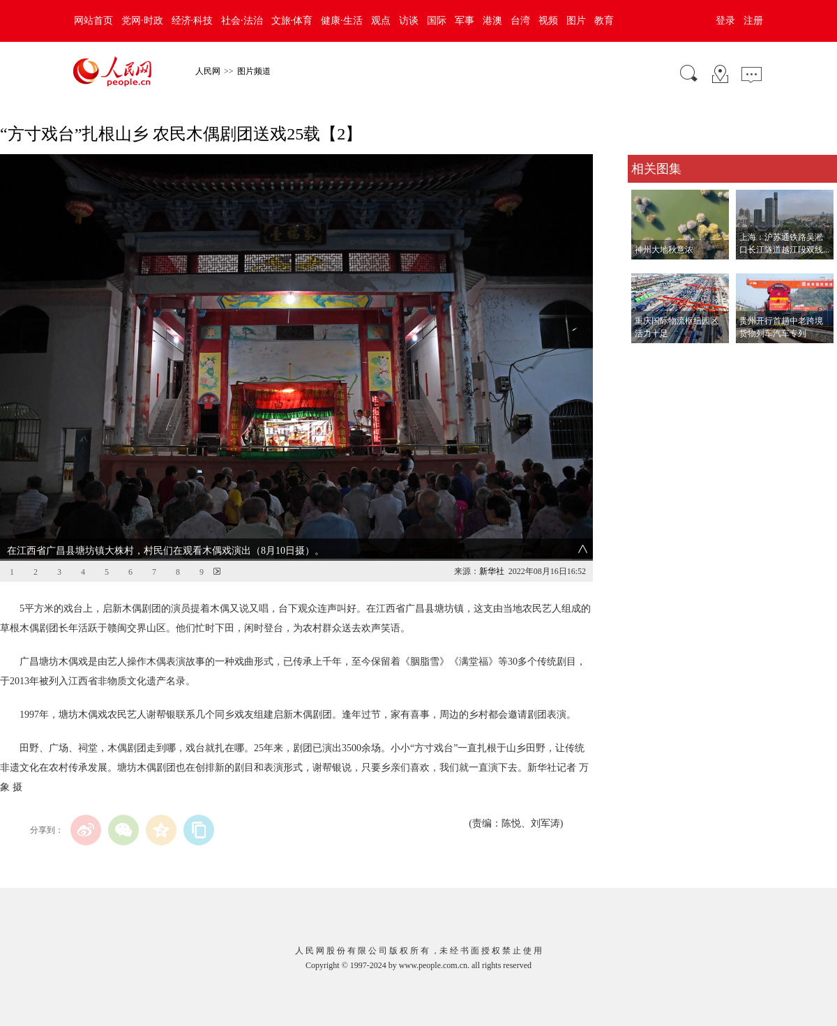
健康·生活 (342, 20)
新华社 (491, 571)
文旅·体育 (292, 20)
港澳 (492, 20)
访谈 (408, 20)
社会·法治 (242, 20)
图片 (576, 20)
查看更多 (647, 357)
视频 (548, 20)
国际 (436, 20)
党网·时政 (142, 20)
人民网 (207, 71)
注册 (753, 20)
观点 (381, 20)
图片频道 (254, 71)
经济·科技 (192, 20)
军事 (464, 20)
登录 (725, 20)
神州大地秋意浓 (664, 250)
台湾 (520, 20)
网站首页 (93, 20)
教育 (604, 20)
